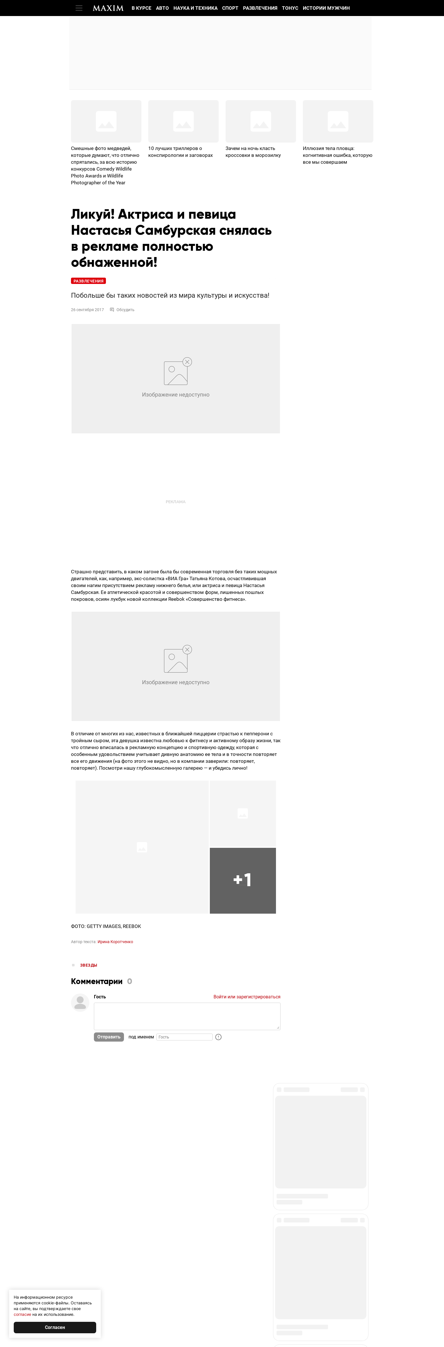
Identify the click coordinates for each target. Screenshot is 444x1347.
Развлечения (260, 8)
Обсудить (122, 309)
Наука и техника (195, 8)
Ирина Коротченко (115, 941)
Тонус (290, 8)
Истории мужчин (326, 8)
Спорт (230, 8)
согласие (22, 1314)
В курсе (141, 8)
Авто (162, 8)
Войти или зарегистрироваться (247, 997)
